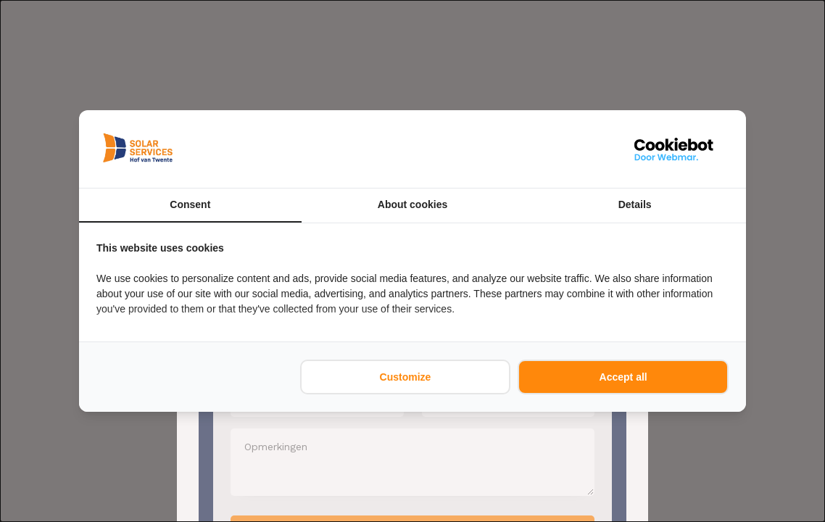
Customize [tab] (405, 377)
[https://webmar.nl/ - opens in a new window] (674, 149)
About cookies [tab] (412, 204)
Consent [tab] (190, 204)
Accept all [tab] (623, 377)
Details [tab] (635, 204)
